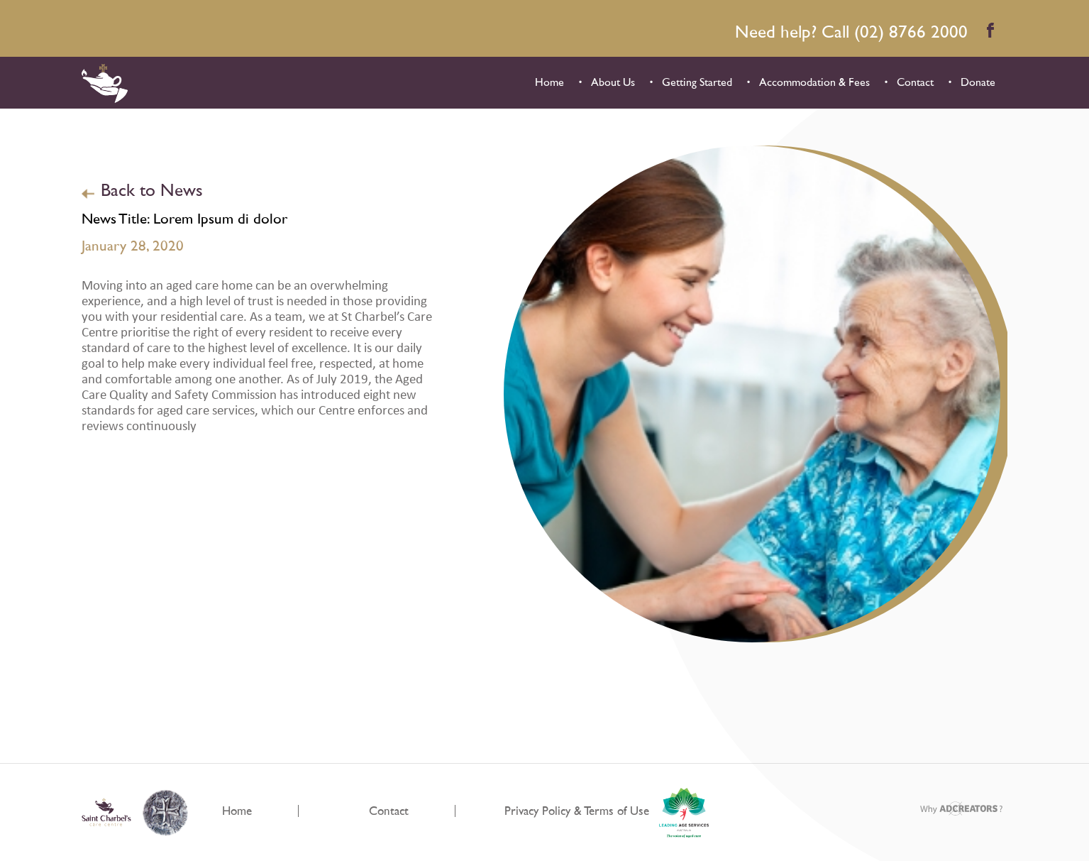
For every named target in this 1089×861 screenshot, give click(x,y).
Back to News (152, 190)
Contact (915, 82)
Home (549, 82)
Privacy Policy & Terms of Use (576, 811)
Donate (978, 82)
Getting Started (697, 82)
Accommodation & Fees (814, 82)
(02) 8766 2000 (911, 32)
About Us (613, 82)
